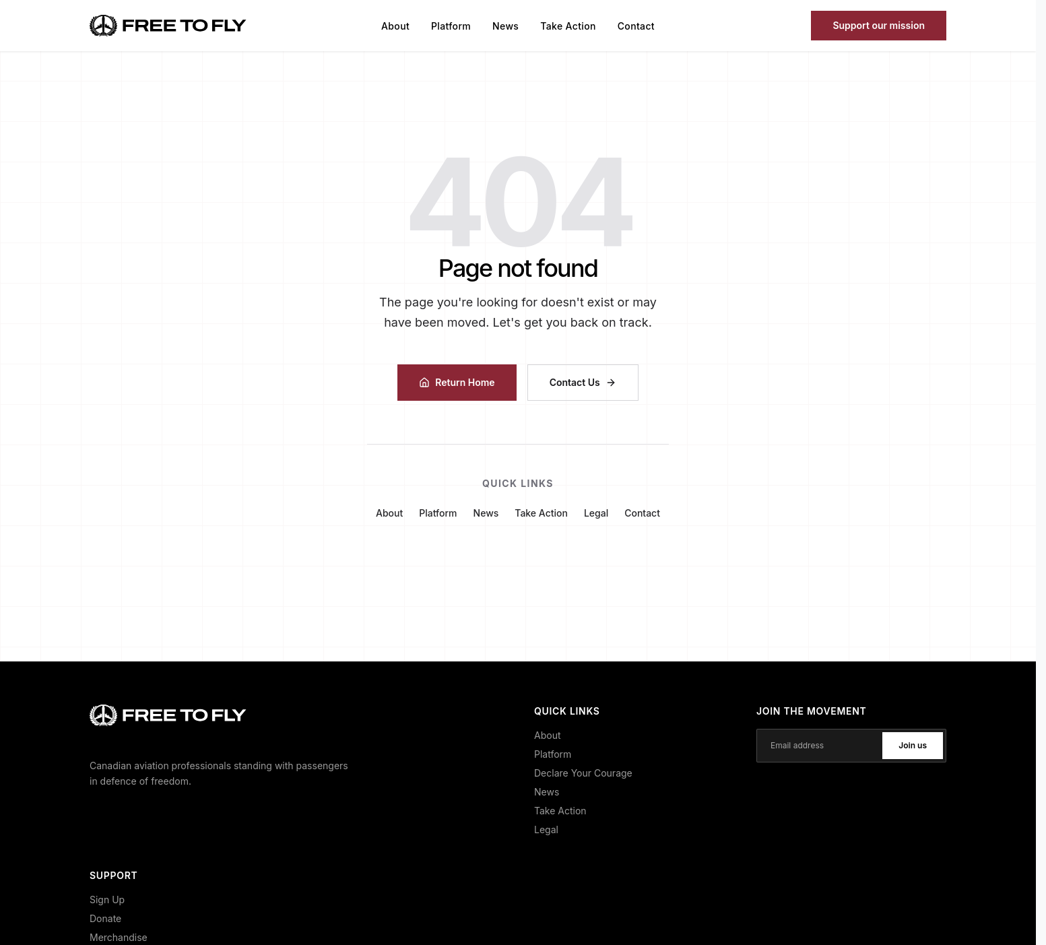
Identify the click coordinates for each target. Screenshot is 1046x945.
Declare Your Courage (583, 773)
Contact (636, 26)
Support (878, 25)
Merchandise (119, 937)
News (505, 26)
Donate (105, 918)
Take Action (567, 26)
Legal (596, 513)
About (395, 26)
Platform (451, 26)
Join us (912, 745)
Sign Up (107, 899)
